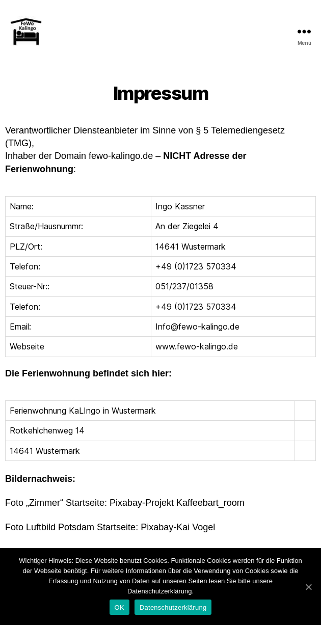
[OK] (308, 587)
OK (119, 607)
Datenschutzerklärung (173, 607)
